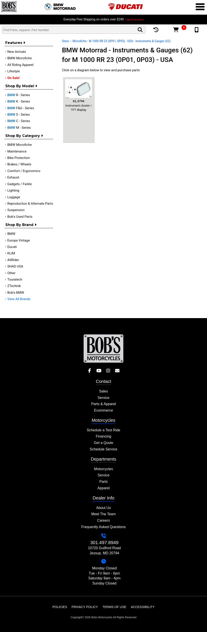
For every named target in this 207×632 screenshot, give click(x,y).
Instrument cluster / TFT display (78, 95)
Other (11, 273)
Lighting (13, 190)
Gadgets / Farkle (19, 184)
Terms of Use (114, 607)
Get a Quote (103, 443)
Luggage (13, 197)
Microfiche (79, 41)
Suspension (16, 210)
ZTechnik (14, 286)
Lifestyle (13, 71)
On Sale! (13, 78)
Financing (103, 436)
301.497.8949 (104, 542)
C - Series (18, 121)
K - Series (18, 101)
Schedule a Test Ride (103, 430)
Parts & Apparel (103, 404)
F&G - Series (20, 108)
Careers (103, 520)
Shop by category (24, 136)
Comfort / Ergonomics (23, 171)
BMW (11, 234)
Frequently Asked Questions (103, 527)
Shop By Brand (20, 225)
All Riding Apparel (20, 65)
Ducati (12, 247)
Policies (59, 607)
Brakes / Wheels (19, 164)
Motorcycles (103, 469)
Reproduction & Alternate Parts (30, 204)
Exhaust (13, 177)
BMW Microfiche (19, 58)
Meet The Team (103, 514)
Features (15, 43)
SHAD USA (15, 266)
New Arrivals (16, 52)
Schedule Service (103, 449)
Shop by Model (21, 86)
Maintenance (17, 151)
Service (103, 398)
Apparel (103, 488)
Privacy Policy (85, 607)
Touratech (14, 279)
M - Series (19, 128)
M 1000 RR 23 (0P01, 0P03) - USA (111, 41)
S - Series (18, 115)
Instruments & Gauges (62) (153, 41)
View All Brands (18, 299)
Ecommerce (103, 410)
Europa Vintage (18, 240)
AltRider (13, 260)
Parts (103, 481)
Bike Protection (18, 158)
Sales (103, 391)
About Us (103, 508)
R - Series (18, 95)
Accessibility (143, 607)
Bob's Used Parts (19, 217)
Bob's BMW (15, 293)
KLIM (11, 253)
